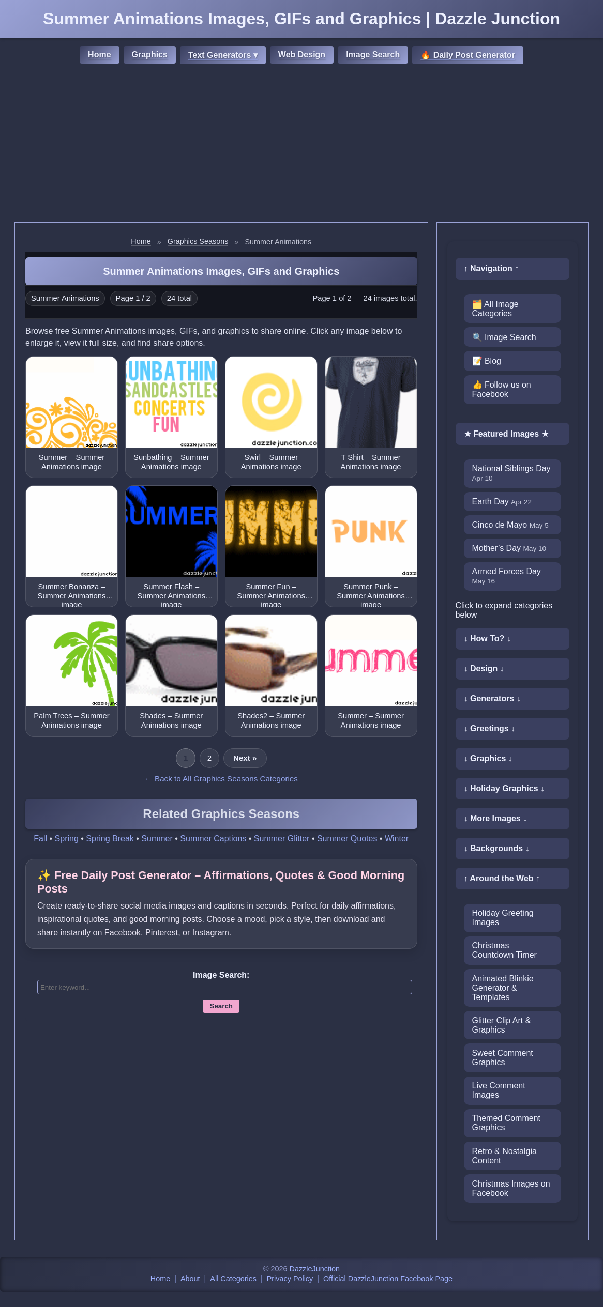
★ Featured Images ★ (506, 433)
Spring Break (110, 838)
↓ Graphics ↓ (488, 758)
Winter (397, 838)
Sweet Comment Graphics (502, 1058)
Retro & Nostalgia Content (504, 1156)
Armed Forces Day (506, 576)
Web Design (301, 54)
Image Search (373, 54)
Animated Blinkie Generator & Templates (503, 988)
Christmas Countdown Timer (504, 950)
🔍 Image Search (504, 337)
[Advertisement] (301, 144)
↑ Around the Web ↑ (502, 878)
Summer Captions (213, 838)
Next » (245, 758)
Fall (40, 838)
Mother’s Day (509, 548)
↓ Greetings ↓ (490, 728)
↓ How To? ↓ (487, 638)
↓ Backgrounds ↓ (497, 848)
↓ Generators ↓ (492, 698)
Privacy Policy (290, 1278)
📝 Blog (486, 361)
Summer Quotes (347, 838)
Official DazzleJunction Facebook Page (388, 1278)
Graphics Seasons (198, 241)
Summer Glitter (282, 838)
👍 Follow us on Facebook (501, 389)
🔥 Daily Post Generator (467, 55)
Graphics (150, 54)
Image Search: (221, 975)
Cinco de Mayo (510, 524)
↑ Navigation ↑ (491, 268)
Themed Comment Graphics (506, 1123)
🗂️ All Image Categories (495, 309)
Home (99, 54)
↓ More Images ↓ (495, 818)
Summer (156, 838)
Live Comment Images (498, 1090)
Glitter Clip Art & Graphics (501, 1025)
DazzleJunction (315, 1269)
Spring (67, 838)
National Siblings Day (511, 473)
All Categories (233, 1278)
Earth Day (502, 501)
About (190, 1278)
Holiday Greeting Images (503, 918)
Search (221, 1006)
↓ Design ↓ (484, 668)
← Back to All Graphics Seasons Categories (221, 778)
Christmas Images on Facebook (511, 1188)
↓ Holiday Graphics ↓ (504, 788)
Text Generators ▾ (223, 55)
